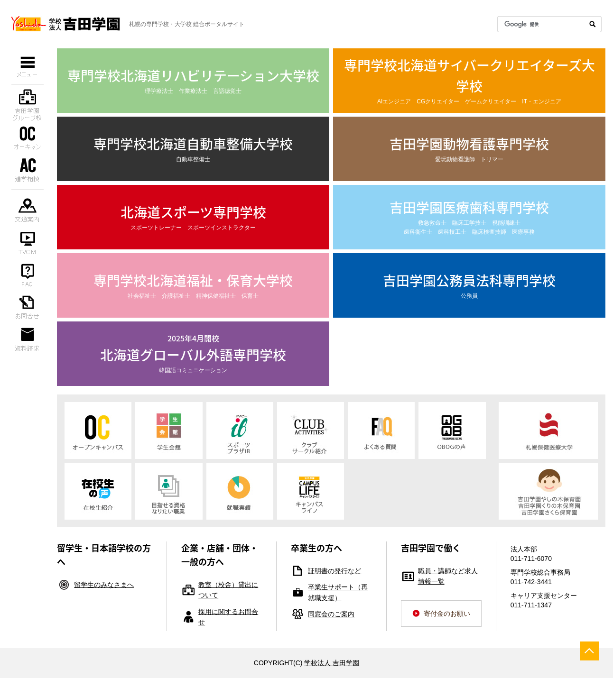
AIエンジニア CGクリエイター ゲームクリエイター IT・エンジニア (469, 80)
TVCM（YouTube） (27, 242)
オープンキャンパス (27, 137)
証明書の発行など (334, 571)
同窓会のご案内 (331, 614)
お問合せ (27, 306)
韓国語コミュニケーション (193, 352)
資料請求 (27, 338)
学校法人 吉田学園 (331, 663)
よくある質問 (27, 274)
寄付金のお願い (447, 613)
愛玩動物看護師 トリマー (469, 148)
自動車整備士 (193, 148)
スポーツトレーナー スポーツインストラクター (193, 216)
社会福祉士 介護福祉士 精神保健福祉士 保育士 (193, 284)
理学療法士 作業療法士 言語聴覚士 (193, 79)
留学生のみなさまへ (104, 584)
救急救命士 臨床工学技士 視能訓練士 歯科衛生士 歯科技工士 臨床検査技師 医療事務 (469, 216)
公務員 (469, 284)
